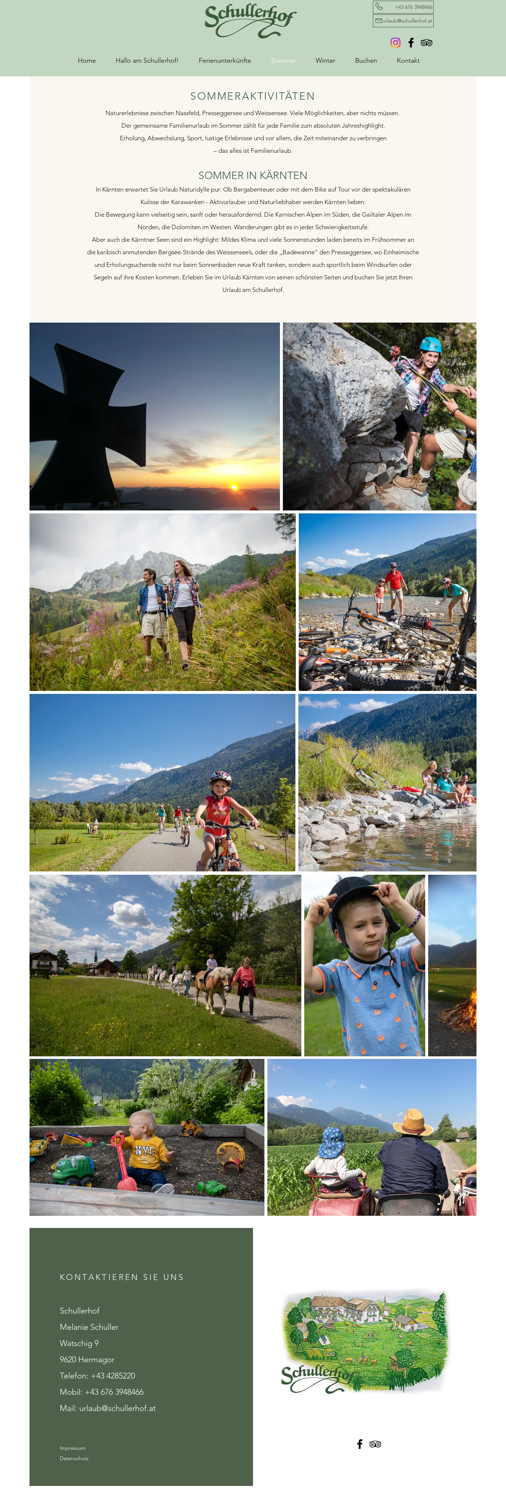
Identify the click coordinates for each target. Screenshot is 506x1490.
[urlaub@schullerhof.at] (403, 20)
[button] (229, 60)
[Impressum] (85, 1448)
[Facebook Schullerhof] (411, 42)
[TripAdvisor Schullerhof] (426, 42)
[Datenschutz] (85, 1458)
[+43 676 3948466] (403, 7)
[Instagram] (395, 42)
